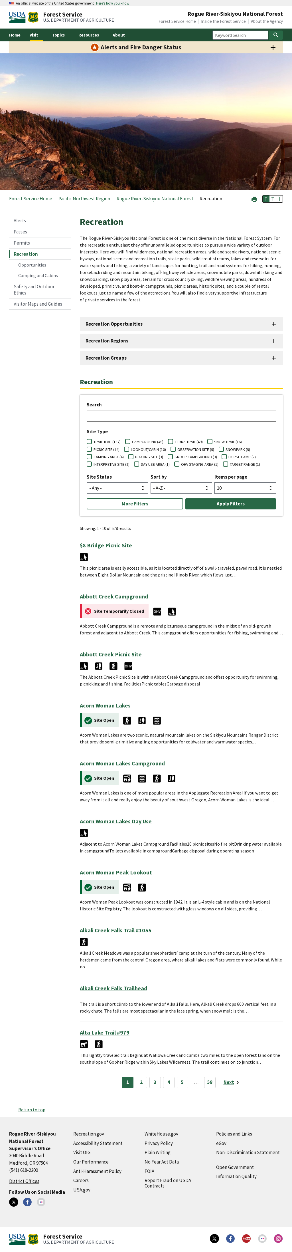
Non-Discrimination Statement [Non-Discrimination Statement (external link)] (248, 1152)
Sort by (159, 477)
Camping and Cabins (38, 275)
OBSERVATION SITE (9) (195, 449)
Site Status (99, 477)
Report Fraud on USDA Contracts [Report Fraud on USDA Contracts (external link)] (168, 1183)
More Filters (135, 504)
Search (94, 405)
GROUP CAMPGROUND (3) (196, 456)
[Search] (276, 35)
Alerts (20, 220)
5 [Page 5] (182, 1082)
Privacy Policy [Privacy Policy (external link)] (159, 1143)
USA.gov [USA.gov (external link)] (81, 1190)
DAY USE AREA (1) (155, 464)
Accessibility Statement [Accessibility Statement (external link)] (98, 1143)
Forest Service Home (177, 21)
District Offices (24, 1181)
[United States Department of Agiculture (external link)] (18, 17)
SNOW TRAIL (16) (228, 441)
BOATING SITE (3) (149, 456)
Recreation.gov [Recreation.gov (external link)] (88, 1134)
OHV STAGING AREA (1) (199, 464)
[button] (254, 198)
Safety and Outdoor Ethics (34, 289)
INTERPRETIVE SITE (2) (111, 464)
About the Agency (267, 21)
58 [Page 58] (209, 1082)
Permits (22, 243)
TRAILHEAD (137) (107, 441)
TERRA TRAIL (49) (189, 441)
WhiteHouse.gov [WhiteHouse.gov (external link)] (161, 1134)
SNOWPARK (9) (238, 449)
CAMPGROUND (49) (147, 441)
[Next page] (232, 1082)
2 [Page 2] (141, 1082)
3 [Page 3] (155, 1082)
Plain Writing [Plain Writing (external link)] (158, 1152)
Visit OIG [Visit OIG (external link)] (81, 1152)
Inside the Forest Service (223, 21)
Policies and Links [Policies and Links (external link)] (234, 1134)
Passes (20, 232)
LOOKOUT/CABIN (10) (148, 449)
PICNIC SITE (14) (106, 449)
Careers (81, 1180)
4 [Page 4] (168, 1082)
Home (15, 35)
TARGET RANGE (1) (245, 464)
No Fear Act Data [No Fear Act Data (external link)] (162, 1162)
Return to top (31, 1109)
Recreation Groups (106, 358)
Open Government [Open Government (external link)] (235, 1167)
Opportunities (32, 265)
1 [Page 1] (127, 1082)
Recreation (26, 254)
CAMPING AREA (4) (109, 456)
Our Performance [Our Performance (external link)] (91, 1162)
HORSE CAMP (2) (242, 456)
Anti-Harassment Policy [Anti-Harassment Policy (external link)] (97, 1171)
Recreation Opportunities (114, 324)
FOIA (149, 1171)
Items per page (230, 477)
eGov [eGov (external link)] (221, 1143)
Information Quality (236, 1176)
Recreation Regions (107, 341)
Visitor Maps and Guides (38, 304)
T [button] (266, 199)
